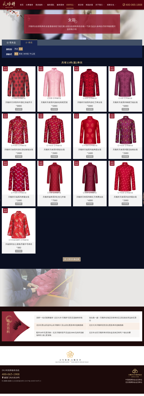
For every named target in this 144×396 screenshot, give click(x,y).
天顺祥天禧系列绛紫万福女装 (125, 105)
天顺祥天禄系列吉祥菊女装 (125, 199)
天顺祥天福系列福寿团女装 (89, 152)
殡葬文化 (110, 5)
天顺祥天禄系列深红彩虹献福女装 (18, 152)
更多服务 (39, 5)
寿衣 (29, 43)
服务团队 (50, 5)
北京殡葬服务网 (18, 383)
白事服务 (29, 5)
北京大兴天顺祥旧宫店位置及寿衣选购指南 (106, 327)
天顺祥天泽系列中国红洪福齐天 (18, 105)
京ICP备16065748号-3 (32, 383)
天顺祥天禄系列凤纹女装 (54, 152)
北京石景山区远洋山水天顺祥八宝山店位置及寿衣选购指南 (59, 327)
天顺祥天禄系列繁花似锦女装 (125, 152)
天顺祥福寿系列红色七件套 (54, 199)
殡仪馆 (80, 5)
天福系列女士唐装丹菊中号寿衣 (18, 247)
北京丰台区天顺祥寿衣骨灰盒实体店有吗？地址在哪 (110, 335)
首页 (22, 5)
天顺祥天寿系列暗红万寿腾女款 (89, 199)
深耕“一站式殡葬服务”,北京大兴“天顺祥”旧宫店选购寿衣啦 (59, 320)
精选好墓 (89, 5)
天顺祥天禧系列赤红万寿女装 (89, 105)
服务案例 (60, 5)
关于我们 (99, 5)
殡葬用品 (70, 5)
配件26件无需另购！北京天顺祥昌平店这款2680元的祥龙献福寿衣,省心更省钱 (60, 336)
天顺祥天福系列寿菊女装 (18, 199)
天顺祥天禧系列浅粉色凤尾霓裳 (54, 105)
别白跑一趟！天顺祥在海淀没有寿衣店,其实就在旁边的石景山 (112, 321)
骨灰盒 (11, 43)
